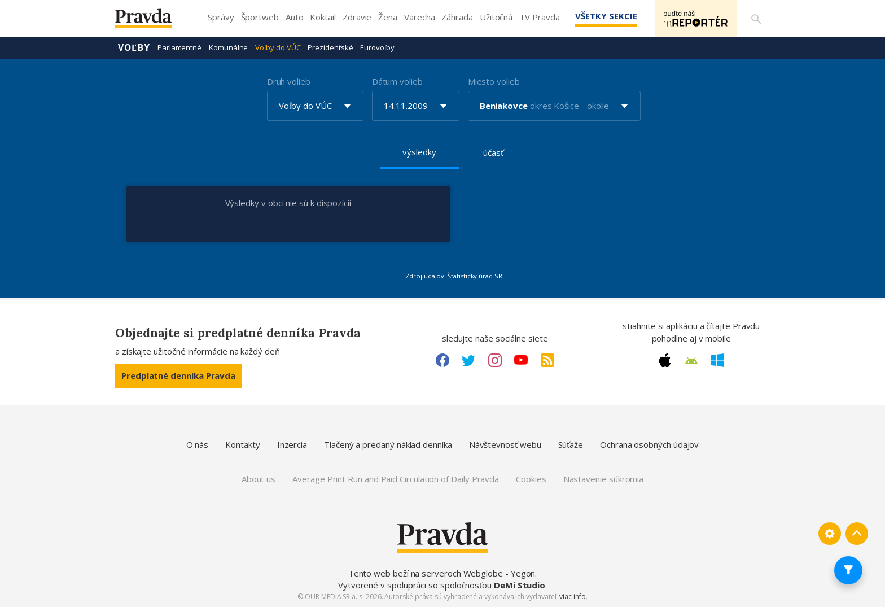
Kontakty (242, 444)
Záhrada (456, 17)
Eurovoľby (377, 47)
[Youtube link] (521, 360)
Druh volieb (288, 81)
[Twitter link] (468, 360)
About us (258, 478)
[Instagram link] (495, 360)
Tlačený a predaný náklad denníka (388, 444)
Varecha (419, 17)
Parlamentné (179, 47)
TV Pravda (539, 17)
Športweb (260, 17)
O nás (197, 444)
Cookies (531, 478)
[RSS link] (547, 360)
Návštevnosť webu (505, 444)
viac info (572, 596)
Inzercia (292, 444)
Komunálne (228, 47)
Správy (221, 17)
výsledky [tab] (419, 152)
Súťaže (571, 444)
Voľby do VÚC (277, 47)
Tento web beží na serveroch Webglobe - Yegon (442, 573)
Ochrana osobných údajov (649, 444)
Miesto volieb (494, 81)
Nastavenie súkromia (603, 478)
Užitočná (496, 17)
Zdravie (357, 17)
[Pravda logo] (152, 21)
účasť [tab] (493, 152)
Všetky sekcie (606, 15)
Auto (295, 17)
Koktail (322, 17)
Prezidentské (330, 47)
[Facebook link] (442, 360)
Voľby (134, 47)
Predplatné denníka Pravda (178, 375)
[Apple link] (665, 360)
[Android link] (691, 361)
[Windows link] (717, 360)
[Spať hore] (856, 533)
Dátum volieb (397, 81)
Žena (387, 17)
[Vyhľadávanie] (756, 18)
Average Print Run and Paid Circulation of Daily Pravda (395, 478)
